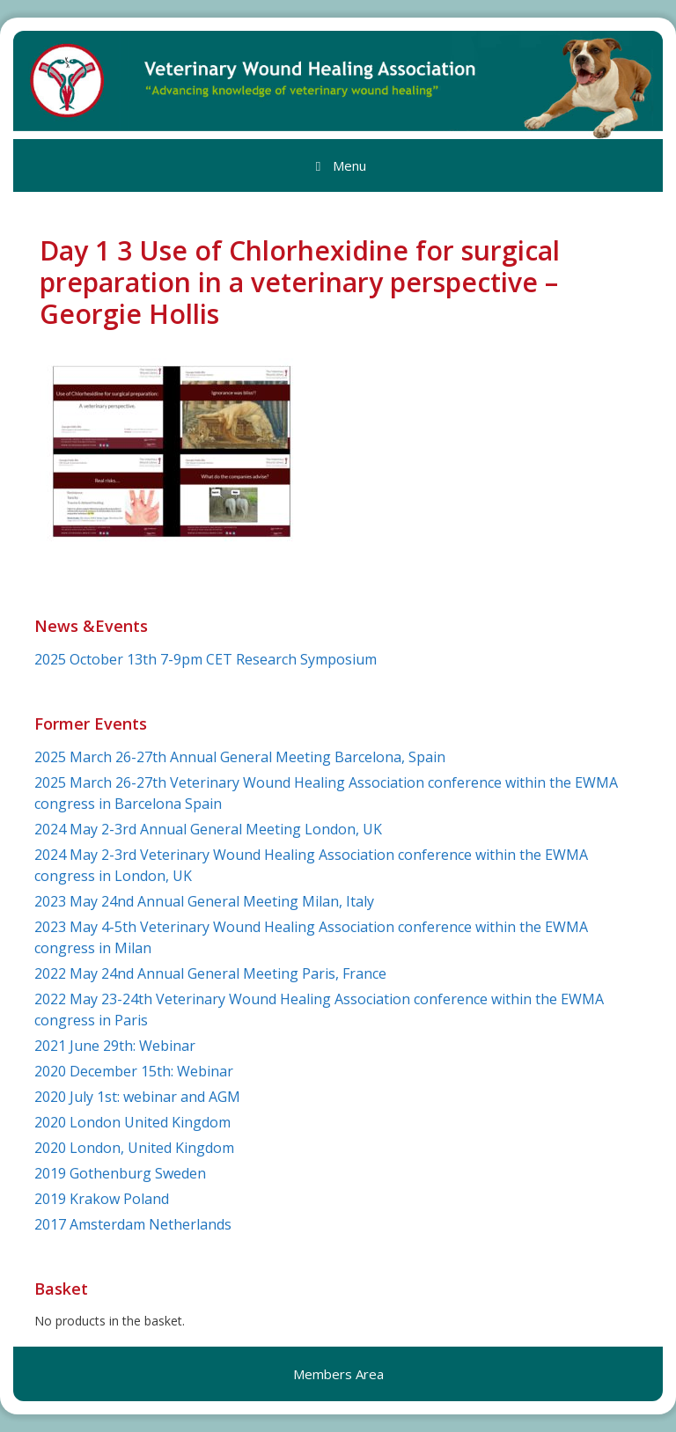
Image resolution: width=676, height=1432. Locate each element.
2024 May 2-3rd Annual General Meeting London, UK (208, 829)
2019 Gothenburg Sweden (120, 1173)
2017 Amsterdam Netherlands (132, 1224)
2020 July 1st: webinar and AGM (137, 1096)
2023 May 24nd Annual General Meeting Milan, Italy (204, 901)
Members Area (338, 1374)
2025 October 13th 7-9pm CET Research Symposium (205, 659)
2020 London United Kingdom (132, 1122)
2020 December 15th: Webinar (133, 1071)
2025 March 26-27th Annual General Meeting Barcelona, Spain (239, 757)
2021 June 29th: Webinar (114, 1045)
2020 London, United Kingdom (134, 1147)
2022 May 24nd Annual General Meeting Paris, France (210, 973)
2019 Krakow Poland (101, 1198)
